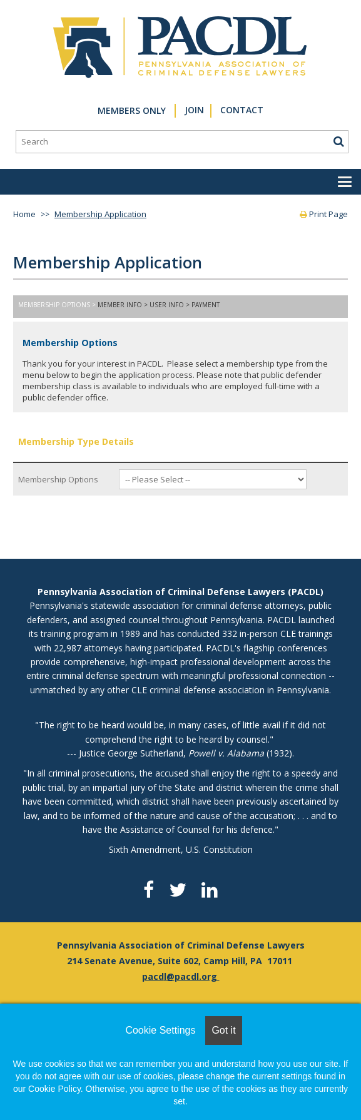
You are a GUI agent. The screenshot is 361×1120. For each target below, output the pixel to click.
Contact (241, 110)
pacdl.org (196, 976)
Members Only (132, 110)
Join (194, 110)
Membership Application (100, 214)
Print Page (324, 214)
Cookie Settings (160, 1030)
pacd (153, 976)
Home (24, 214)
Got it (223, 1030)
